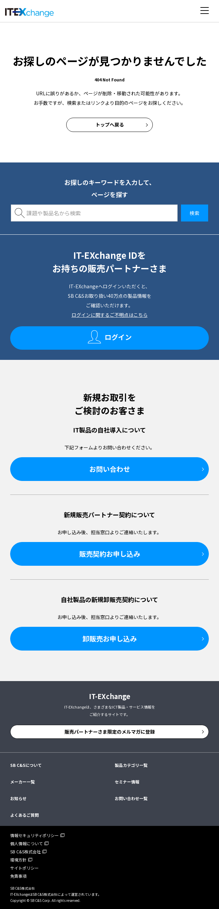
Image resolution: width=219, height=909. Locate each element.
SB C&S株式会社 (25, 851)
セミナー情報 (127, 782)
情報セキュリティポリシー (34, 835)
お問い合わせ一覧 (131, 798)
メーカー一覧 (22, 782)
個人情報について (26, 843)
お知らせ (18, 798)
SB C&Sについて (26, 765)
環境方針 (18, 860)
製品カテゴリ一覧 (131, 765)
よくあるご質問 (24, 815)
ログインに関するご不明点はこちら (110, 314)
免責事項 (18, 876)
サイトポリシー (24, 868)
